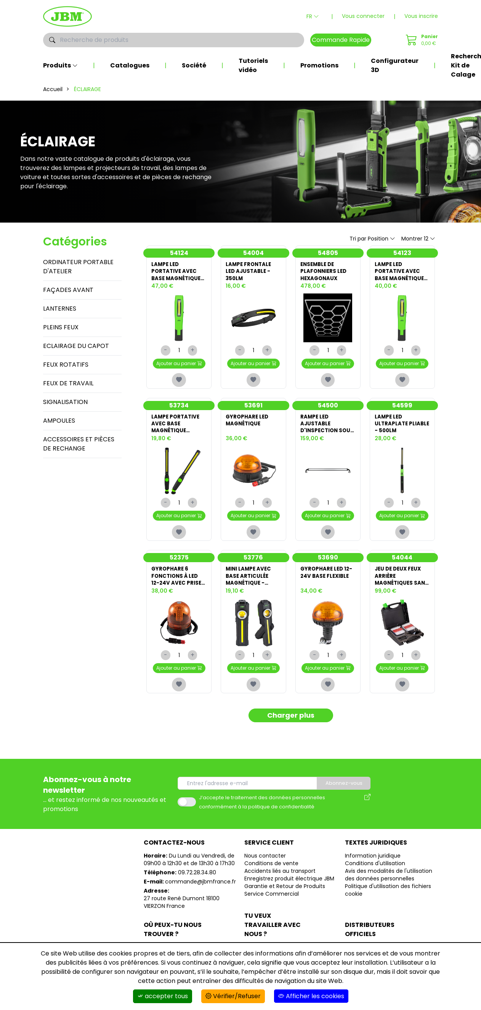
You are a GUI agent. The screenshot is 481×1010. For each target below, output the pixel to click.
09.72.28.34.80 (197, 887)
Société (194, 65)
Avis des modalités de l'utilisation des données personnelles (388, 889)
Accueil (53, 89)
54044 (402, 567)
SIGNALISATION (65, 402)
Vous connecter (363, 16)
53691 (253, 410)
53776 (253, 567)
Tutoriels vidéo (253, 65)
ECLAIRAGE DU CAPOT (76, 345)
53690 (328, 567)
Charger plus (290, 730)
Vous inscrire (421, 16)
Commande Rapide (341, 39)
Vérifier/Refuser (233, 996)
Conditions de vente (271, 878)
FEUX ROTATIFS (65, 364)
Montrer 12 (418, 238)
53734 (179, 410)
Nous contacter (265, 870)
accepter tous (162, 996)
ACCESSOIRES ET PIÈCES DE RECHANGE (78, 444)
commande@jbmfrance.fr (200, 896)
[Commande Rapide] (421, 40)
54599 (402, 410)
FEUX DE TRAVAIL (68, 383)
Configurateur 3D (394, 65)
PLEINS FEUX (61, 327)
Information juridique (373, 870)
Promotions (319, 65)
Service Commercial (271, 908)
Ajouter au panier (179, 366)
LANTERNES (59, 308)
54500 (328, 410)
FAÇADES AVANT (68, 289)
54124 (179, 252)
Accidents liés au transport (280, 886)
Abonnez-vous (346, 798)
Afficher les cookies (311, 996)
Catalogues (129, 65)
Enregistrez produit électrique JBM (289, 893)
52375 (179, 567)
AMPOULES (59, 420)
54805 (328, 252)
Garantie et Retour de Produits (284, 901)
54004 (253, 252)
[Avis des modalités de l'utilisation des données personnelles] (367, 817)
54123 (402, 252)
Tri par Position (372, 238)
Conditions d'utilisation (375, 878)
